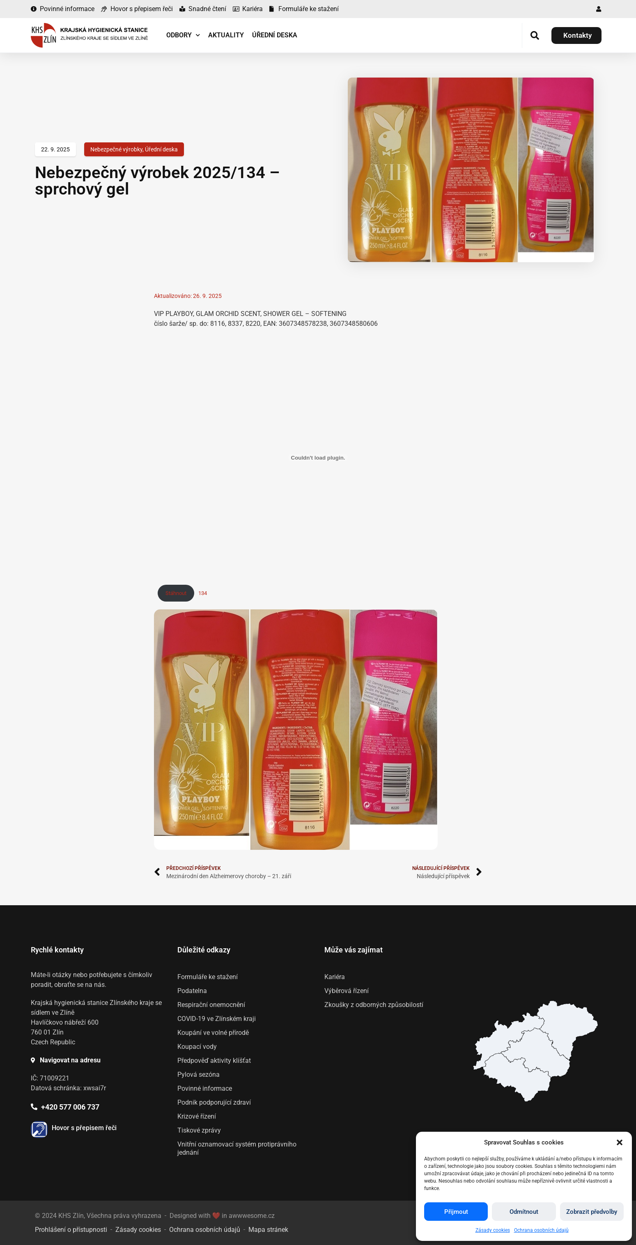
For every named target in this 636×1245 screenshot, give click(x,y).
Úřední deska (274, 35)
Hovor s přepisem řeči (84, 1128)
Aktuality (226, 35)
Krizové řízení (196, 1116)
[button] (619, 1142)
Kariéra (334, 977)
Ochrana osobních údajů (541, 1230)
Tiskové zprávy (199, 1130)
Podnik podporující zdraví (214, 1102)
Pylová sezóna (198, 1074)
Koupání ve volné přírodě (213, 1033)
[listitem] (516, 1077)
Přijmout (456, 1211)
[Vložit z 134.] (318, 457)
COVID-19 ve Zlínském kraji (216, 1019)
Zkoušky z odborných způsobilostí (373, 1005)
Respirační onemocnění (211, 1005)
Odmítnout (524, 1211)
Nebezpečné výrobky (116, 149)
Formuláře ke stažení (207, 977)
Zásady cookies (492, 1230)
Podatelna (192, 991)
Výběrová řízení (346, 991)
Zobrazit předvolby (591, 1211)
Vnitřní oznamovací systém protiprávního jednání (236, 1148)
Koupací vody (197, 1046)
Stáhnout (175, 593)
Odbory (183, 35)
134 (202, 593)
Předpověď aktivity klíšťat (214, 1060)
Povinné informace (204, 1088)
